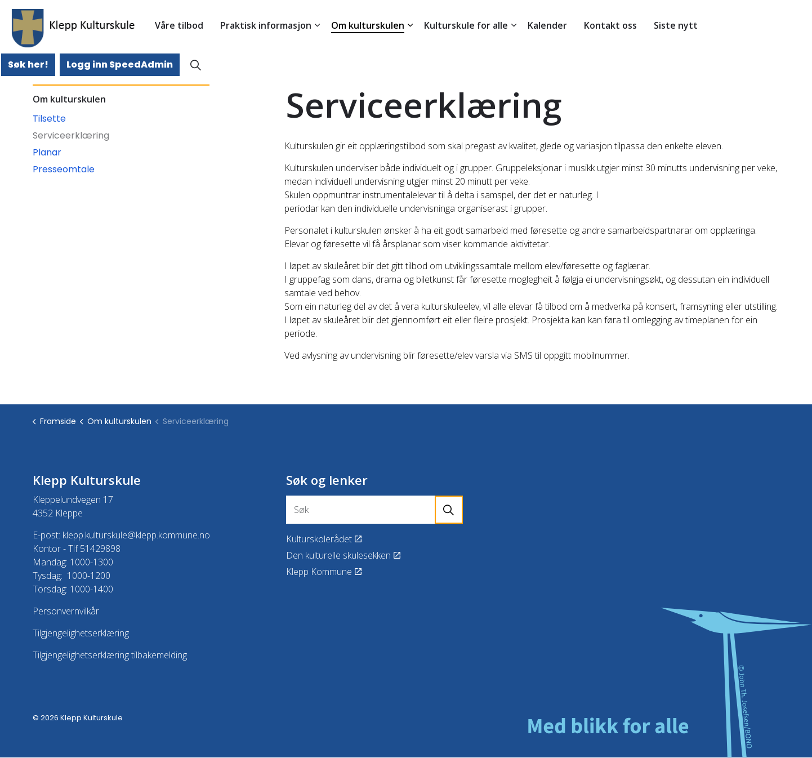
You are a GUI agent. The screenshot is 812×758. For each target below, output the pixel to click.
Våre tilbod (179, 25)
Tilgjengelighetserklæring (81, 633)
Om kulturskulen (367, 25)
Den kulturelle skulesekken (343, 555)
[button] (449, 510)
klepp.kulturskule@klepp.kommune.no (136, 535)
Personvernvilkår (66, 611)
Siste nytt (676, 25)
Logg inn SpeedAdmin (120, 64)
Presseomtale (64, 169)
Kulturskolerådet (324, 539)
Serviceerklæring (71, 135)
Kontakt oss (610, 25)
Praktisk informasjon (265, 25)
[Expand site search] (195, 65)
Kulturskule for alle (466, 25)
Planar (47, 152)
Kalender (547, 25)
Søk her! (28, 64)
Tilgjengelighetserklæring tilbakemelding (110, 655)
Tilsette (49, 118)
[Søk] (374, 510)
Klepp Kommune (324, 571)
